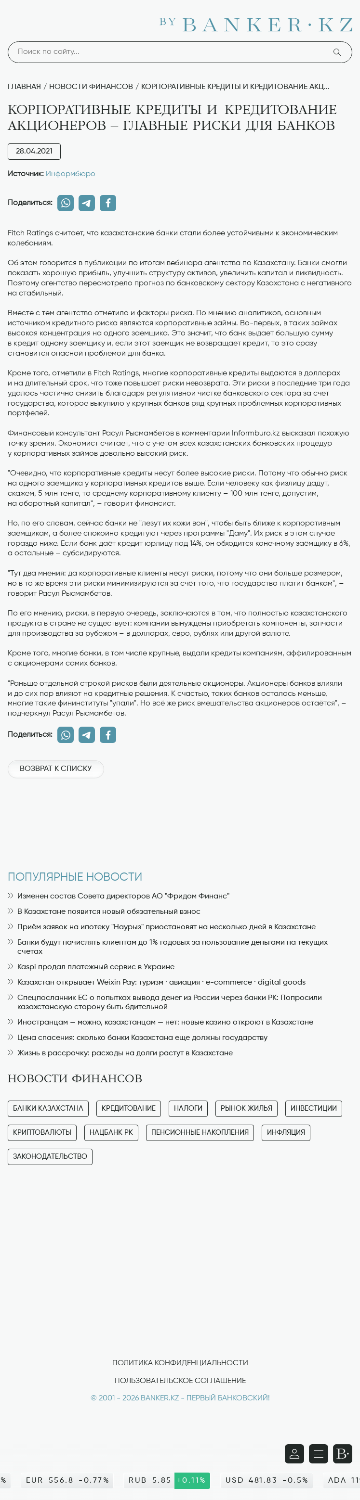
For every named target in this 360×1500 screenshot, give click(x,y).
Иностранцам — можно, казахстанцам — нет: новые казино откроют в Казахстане (160, 1022)
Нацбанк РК (111, 1132)
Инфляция (286, 1132)
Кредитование (129, 1108)
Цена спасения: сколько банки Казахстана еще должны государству (137, 1038)
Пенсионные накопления (200, 1132)
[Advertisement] (180, 819)
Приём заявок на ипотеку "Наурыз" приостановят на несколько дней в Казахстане (162, 927)
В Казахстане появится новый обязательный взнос (104, 912)
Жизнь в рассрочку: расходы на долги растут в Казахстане (120, 1053)
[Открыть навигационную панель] (318, 1453)
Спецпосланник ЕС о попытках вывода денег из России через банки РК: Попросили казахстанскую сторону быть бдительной (165, 1002)
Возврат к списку (56, 769)
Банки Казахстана (48, 1108)
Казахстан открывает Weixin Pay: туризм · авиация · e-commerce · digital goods (157, 983)
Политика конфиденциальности (180, 1363)
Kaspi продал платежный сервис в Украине (91, 967)
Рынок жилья (246, 1108)
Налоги (188, 1108)
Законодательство (50, 1156)
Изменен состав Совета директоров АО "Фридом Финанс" (118, 896)
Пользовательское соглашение (180, 1381)
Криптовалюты (42, 1132)
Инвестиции (314, 1108)
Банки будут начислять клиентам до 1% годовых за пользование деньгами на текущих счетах (168, 947)
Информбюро (70, 174)
